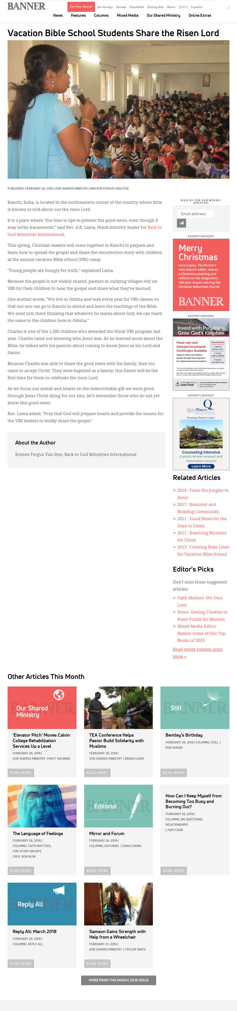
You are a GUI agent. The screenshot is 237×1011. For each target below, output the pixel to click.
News (58, 15)
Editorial (111, 846)
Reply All (35, 944)
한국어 (183, 7)
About (171, 7)
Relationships (177, 824)
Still (214, 742)
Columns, (203, 742)
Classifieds (136, 7)
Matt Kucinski (59, 758)
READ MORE (21, 773)
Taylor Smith (135, 949)
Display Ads (155, 7)
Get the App (105, 7)
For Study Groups (27, 851)
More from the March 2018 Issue (119, 980)
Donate (121, 7)
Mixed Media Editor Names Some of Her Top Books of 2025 (201, 634)
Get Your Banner (81, 6)
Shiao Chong (131, 846)
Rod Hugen (174, 748)
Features (78, 15)
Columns (101, 15)
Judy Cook (175, 830)
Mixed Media (127, 15)
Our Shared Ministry (163, 15)
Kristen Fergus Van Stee (109, 188)
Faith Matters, (39, 846)
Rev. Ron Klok (24, 856)
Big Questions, (192, 819)
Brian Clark (134, 758)
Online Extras (200, 15)
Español (196, 7)
